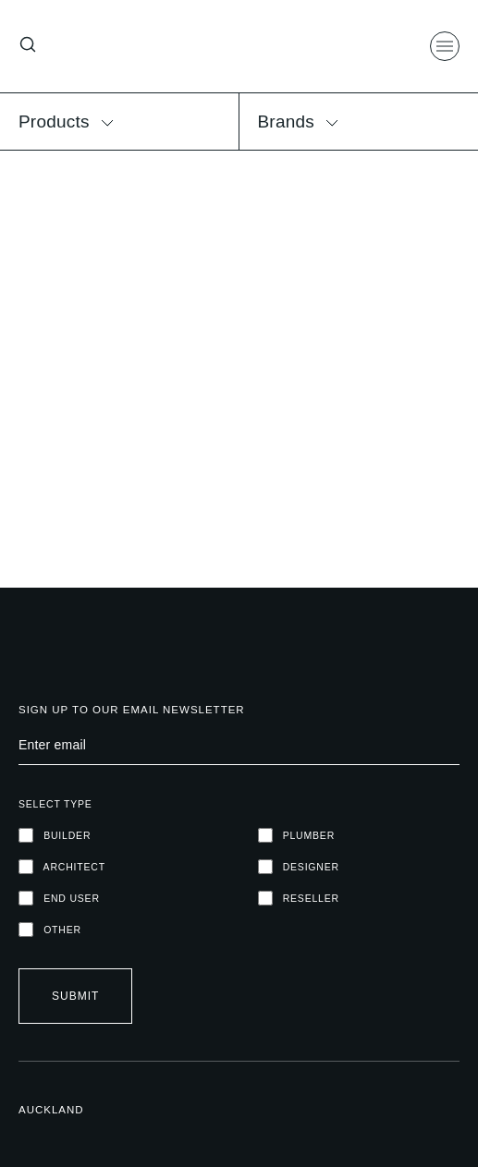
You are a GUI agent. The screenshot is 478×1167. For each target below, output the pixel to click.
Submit (75, 996)
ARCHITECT (61, 866)
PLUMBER (297, 835)
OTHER (49, 929)
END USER (59, 898)
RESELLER (298, 898)
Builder (54, 835)
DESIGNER (298, 866)
